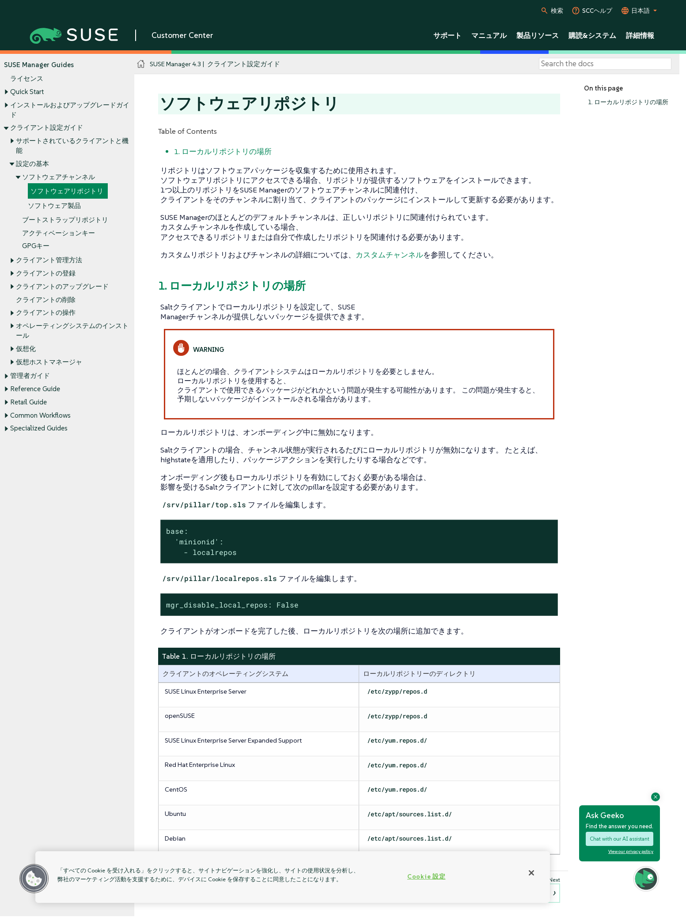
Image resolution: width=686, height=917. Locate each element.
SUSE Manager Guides (39, 64)
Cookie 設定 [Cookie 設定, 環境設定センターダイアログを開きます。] (426, 876)
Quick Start (27, 91)
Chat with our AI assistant (619, 838)
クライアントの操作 (46, 313)
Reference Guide (35, 389)
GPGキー (35, 246)
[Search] (605, 64)
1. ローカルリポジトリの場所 (628, 102)
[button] (34, 878)
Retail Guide (28, 402)
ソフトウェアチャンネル (58, 177)
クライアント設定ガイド (46, 128)
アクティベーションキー (58, 233)
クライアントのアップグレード (62, 286)
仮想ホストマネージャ (49, 362)
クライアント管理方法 (49, 260)
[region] (292, 877)
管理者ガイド (30, 376)
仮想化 (26, 348)
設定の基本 (32, 163)
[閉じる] (531, 873)
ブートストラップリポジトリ (65, 219)
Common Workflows (40, 415)
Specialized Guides (39, 428)
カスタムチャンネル (389, 255)
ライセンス (26, 79)
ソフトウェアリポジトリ (66, 191)
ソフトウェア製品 (54, 205)
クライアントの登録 (46, 273)
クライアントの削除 (46, 299)
